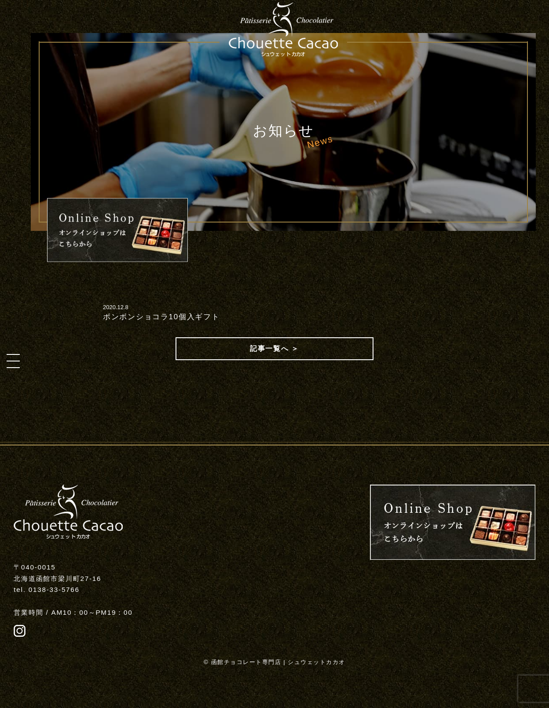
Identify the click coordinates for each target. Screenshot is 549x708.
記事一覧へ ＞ (274, 348)
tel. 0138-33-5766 (47, 589)
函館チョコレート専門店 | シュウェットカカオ (278, 662)
